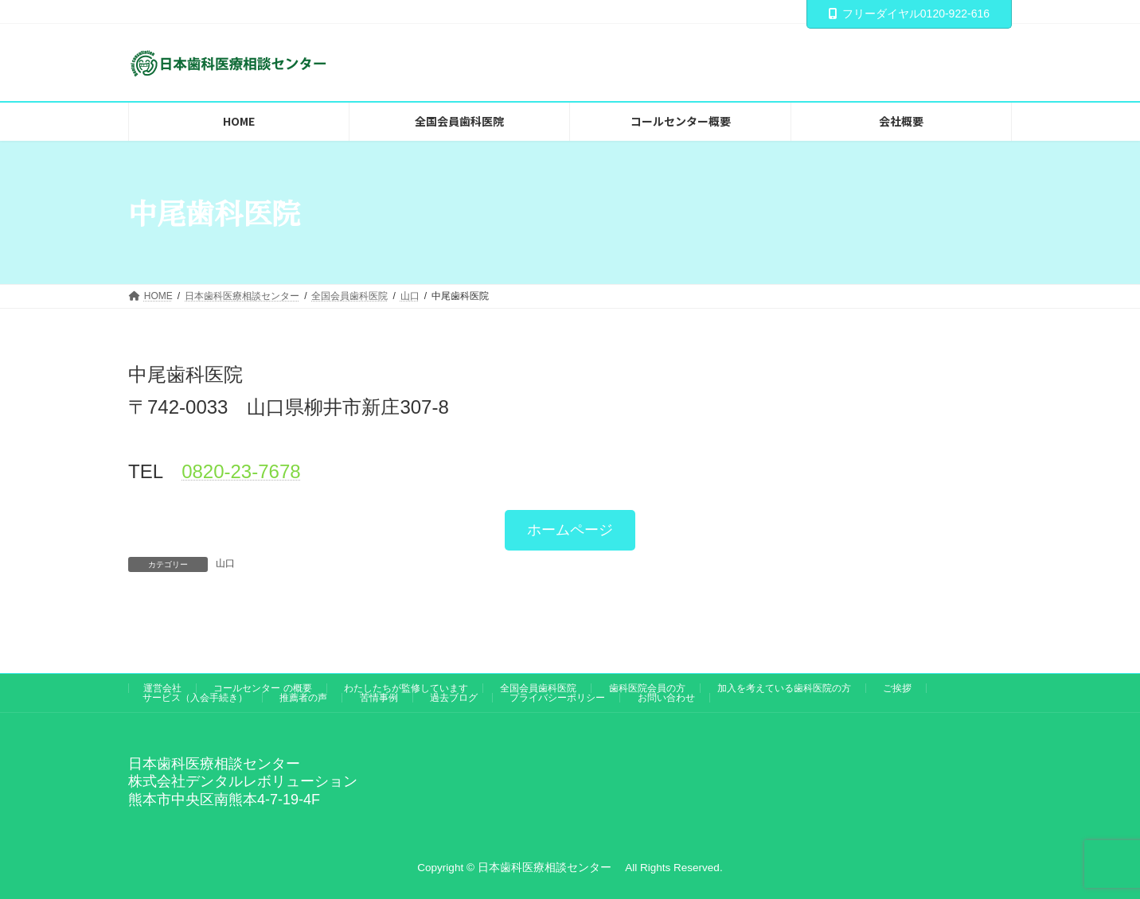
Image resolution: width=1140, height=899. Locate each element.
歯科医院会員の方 (647, 688)
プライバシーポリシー (557, 697)
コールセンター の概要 (262, 688)
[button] (570, 530)
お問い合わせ (666, 697)
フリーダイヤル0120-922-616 (909, 13)
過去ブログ (454, 697)
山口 (225, 563)
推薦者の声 (303, 697)
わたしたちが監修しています (406, 688)
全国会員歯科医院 (538, 688)
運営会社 (162, 688)
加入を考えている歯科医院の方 (784, 688)
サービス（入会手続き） (195, 697)
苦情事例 (379, 697)
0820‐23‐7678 (241, 471)
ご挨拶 (897, 688)
